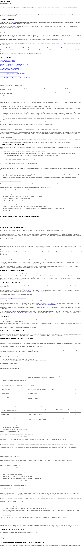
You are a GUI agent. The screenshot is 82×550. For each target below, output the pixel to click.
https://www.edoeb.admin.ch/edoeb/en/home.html (44, 300)
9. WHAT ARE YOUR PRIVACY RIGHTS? (7, 70)
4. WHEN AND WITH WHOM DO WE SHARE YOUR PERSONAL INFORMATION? (14, 64)
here (15, 546)
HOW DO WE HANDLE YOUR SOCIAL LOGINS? (24, 103)
